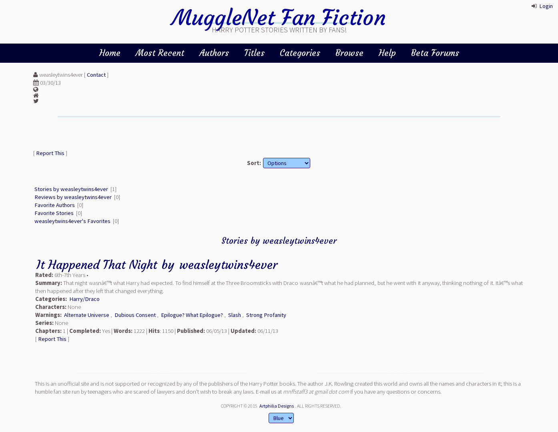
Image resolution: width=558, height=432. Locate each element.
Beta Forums (435, 53)
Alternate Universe (86, 315)
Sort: (254, 163)
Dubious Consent (135, 315)
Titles (254, 53)
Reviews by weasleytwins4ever (73, 197)
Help (387, 53)
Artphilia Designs (276, 406)
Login (546, 6)
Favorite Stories (54, 213)
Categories (300, 53)
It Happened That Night (96, 264)
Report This (50, 153)
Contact (96, 74)
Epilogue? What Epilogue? (192, 315)
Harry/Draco (84, 299)
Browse (349, 53)
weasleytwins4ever (228, 264)
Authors (214, 53)
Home (109, 53)
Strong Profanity (266, 315)
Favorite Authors (54, 205)
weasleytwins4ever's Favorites (72, 221)
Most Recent (160, 53)
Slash (234, 315)
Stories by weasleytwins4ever (71, 189)
